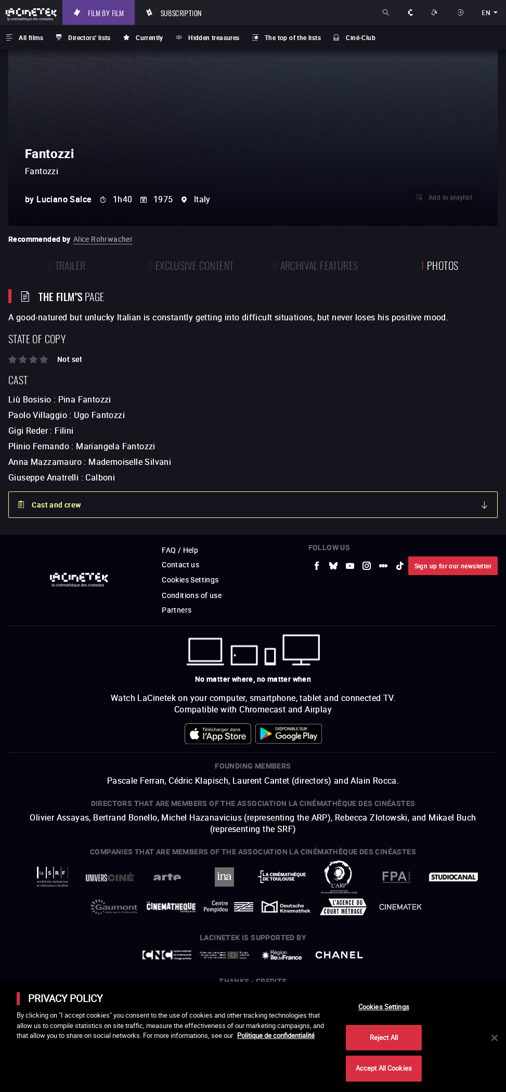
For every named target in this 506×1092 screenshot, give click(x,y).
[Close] (494, 1037)
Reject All (384, 1037)
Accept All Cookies (384, 1068)
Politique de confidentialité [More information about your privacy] (276, 1035)
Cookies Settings (383, 1006)
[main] (253, 1037)
